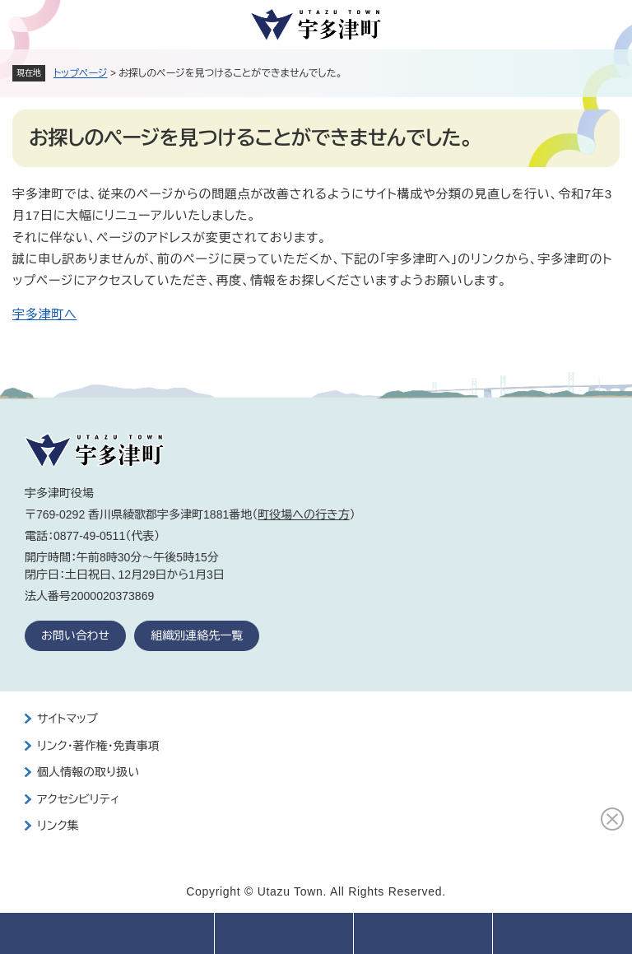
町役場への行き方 (303, 514)
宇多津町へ (44, 314)
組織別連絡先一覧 (197, 635)
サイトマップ (67, 718)
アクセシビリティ (78, 799)
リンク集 (58, 825)
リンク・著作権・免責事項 (98, 745)
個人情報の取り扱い (88, 772)
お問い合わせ (75, 635)
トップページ (80, 73)
